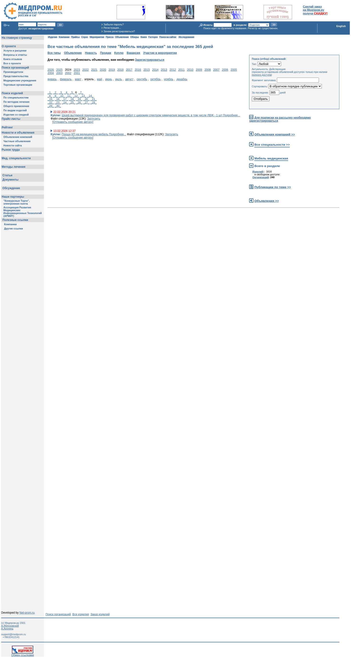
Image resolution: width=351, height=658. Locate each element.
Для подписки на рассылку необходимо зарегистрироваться (280, 119)
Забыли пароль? (114, 24)
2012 (173, 69)
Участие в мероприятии (160, 53)
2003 (59, 73)
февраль (66, 79)
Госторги (153, 37)
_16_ (58, 99)
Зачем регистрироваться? (119, 31)
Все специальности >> (272, 144)
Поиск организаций (58, 614)
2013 (164, 69)
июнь (108, 79)
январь (52, 79)
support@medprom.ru (13, 634)
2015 (146, 69)
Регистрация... (112, 27)
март (78, 79)
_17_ (65, 99)
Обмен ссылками (22, 654)
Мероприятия (96, 37)
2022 (85, 69)
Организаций (260, 177)
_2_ (55, 92)
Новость (91, 53)
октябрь (155, 79)
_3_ (61, 92)
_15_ (50, 99)
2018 (120, 69)
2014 (155, 69)
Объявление (73, 53)
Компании (64, 37)
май (99, 79)
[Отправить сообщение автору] (72, 122)
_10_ (62, 96)
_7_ (80, 92)
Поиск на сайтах (168, 37)
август (129, 79)
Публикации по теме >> (272, 187)
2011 (181, 69)
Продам (105, 53)
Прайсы (75, 37)
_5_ (72, 92)
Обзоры (134, 37)
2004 (50, 73)
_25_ (72, 102)
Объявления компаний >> (274, 134)
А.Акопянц (7, 628)
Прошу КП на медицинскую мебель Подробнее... (94, 134)
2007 (216, 69)
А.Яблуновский (10, 625)
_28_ (93, 102)
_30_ (58, 105)
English (341, 26)
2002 (68, 73)
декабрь (181, 79)
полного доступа (261, 74)
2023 (77, 69)
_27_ (86, 102)
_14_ (90, 96)
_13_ (83, 96)
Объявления (121, 37)
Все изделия (80, 614)
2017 (129, 69)
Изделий (257, 171)
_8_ (49, 96)
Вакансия (133, 53)
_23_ (58, 102)
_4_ (66, 92)
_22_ (50, 102)
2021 (94, 69)
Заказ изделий (99, 614)
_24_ (65, 102)
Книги (143, 37)
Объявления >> (266, 201)
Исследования (186, 37)
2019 (112, 69)
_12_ (76, 96)
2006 (225, 69)
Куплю (118, 53)
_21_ (93, 99)
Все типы (54, 53)
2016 (138, 69)
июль (118, 79)
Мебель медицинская (271, 158)
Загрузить (93, 118)
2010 (190, 69)
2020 (103, 69)
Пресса (109, 37)
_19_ (79, 99)
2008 (207, 69)
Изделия (52, 37)
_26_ (79, 102)
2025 (59, 69)
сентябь (142, 79)
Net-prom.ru (27, 612)
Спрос (84, 37)
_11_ (69, 96)
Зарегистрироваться (149, 59)
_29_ (50, 105)
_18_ (72, 99)
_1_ (49, 92)
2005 (234, 69)
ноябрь (168, 79)
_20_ (86, 99)
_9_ (55, 96)
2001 (77, 73)
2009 (199, 69)
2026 (50, 69)
